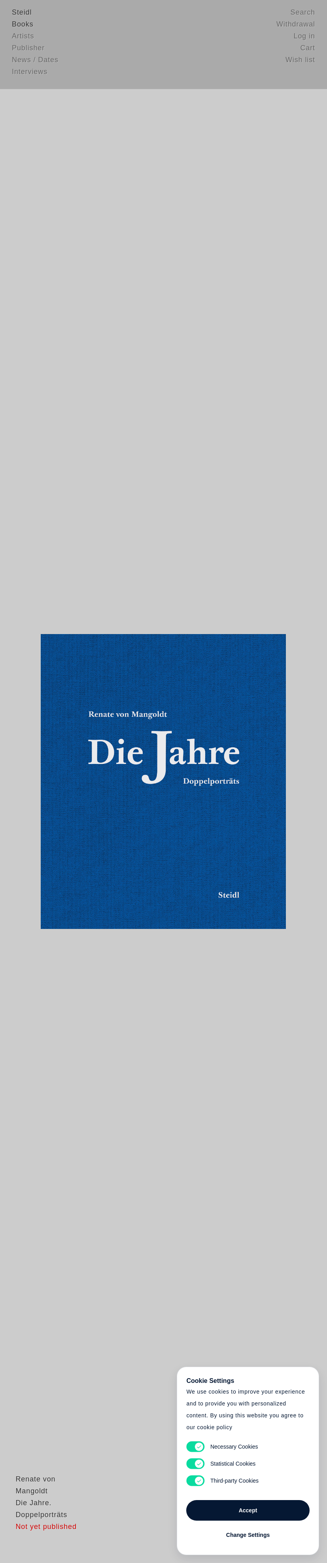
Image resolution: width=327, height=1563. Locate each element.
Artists (23, 38)
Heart (110, 781)
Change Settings (248, 1532)
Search (303, 14)
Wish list (300, 61)
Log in (304, 38)
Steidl (22, 14)
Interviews (29, 73)
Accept (248, 1507)
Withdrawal (295, 26)
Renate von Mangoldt (49, 1510)
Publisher (28, 49)
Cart (307, 49)
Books (23, 26)
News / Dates (35, 61)
